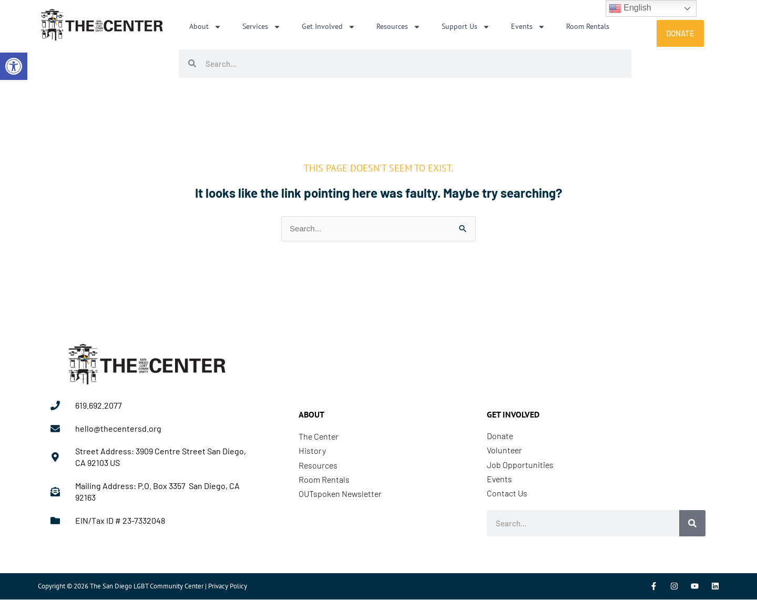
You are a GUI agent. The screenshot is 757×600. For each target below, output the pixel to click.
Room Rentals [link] (587, 26)
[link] (13, 66)
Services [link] (261, 27)
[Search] (692, 524)
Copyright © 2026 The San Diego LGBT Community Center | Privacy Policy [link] (142, 586)
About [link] (205, 27)
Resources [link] (398, 27)
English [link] (630, 8)
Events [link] (528, 27)
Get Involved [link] (328, 27)
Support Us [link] (466, 27)
